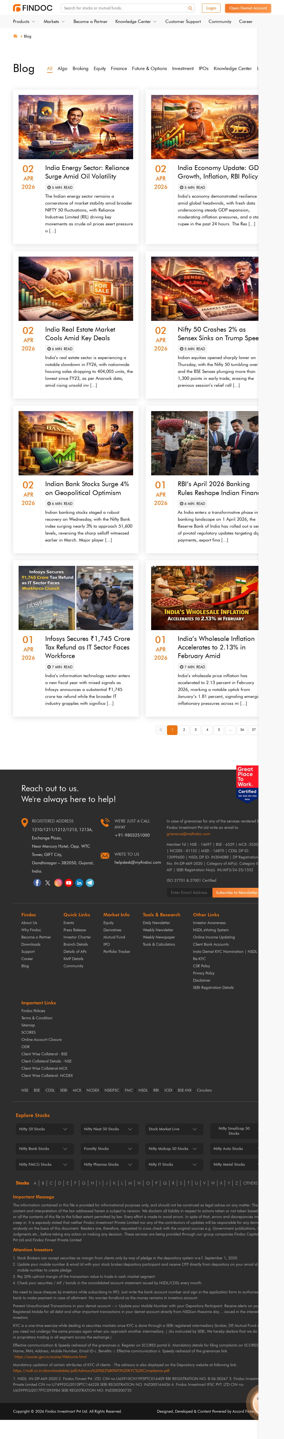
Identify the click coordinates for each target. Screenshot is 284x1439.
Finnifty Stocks (96, 1167)
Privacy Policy (203, 992)
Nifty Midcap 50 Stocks (168, 1167)
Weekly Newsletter (158, 949)
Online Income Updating (214, 956)
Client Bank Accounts (211, 963)
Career (246, 21)
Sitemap (28, 1044)
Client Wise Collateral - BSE (44, 1073)
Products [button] (21, 21)
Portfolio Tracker (116, 970)
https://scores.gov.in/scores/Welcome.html (50, 1376)
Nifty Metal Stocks (229, 1183)
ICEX (168, 1109)
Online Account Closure (41, 1058)
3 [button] (196, 749)
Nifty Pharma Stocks (101, 1183)
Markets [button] (51, 21)
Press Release (75, 949)
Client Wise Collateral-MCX (44, 1087)
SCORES (28, 1051)
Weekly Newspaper (159, 956)
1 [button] (172, 749)
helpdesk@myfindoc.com (138, 881)
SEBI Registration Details (213, 1006)
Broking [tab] (81, 68)
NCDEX (93, 1109)
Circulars (204, 1109)
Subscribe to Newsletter (237, 911)
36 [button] (242, 749)
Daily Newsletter (156, 942)
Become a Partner (90, 21)
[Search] (193, 8)
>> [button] (266, 749)
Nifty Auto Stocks (228, 1167)
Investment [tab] (189, 68)
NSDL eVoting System (211, 949)
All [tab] (49, 68)
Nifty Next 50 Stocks (101, 1148)
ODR (25, 1066)
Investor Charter (77, 956)
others (250, 1202)
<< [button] (161, 749)
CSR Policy (201, 985)
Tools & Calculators (159, 963)
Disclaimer (202, 999)
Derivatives (112, 949)
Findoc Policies (33, 1030)
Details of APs (75, 970)
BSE (37, 1109)
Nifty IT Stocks (161, 1183)
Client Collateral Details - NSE (46, 1080)
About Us (29, 942)
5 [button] (219, 749)
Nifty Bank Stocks (34, 1167)
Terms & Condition (36, 1037)
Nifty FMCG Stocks (35, 1183)
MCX (77, 1109)
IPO (106, 963)
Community (220, 21)
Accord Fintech (244, 1430)
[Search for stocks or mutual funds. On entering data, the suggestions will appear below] (135, 8)
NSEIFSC (112, 1109)
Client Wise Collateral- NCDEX (47, 1094)
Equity (108, 942)
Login (211, 8)
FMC (129, 1109)
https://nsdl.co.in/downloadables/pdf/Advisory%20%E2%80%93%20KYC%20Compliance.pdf (91, 1390)
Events (69, 942)
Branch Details (76, 963)
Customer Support (183, 21)
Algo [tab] (63, 68)
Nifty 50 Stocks (32, 1148)
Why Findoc (31, 949)
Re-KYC (199, 978)
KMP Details (73, 978)
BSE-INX (184, 1109)
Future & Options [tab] (154, 68)
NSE (24, 1109)
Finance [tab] (121, 68)
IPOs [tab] (212, 68)
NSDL (143, 1109)
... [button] (230, 749)
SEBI (63, 1109)
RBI (156, 1109)
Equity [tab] (101, 68)
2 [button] (184, 749)
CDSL (50, 1109)
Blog (28, 36)
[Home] (15, 35)
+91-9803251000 (132, 854)
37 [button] (254, 749)
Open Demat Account (248, 8)
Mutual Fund (114, 956)
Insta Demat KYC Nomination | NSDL (225, 970)
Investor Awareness (209, 942)
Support (28, 970)
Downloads (30, 963)
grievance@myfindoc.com (188, 853)
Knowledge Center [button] (133, 21)
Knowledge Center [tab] (242, 68)
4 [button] (207, 749)
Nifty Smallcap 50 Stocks (234, 1150)
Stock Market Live (164, 1148)
